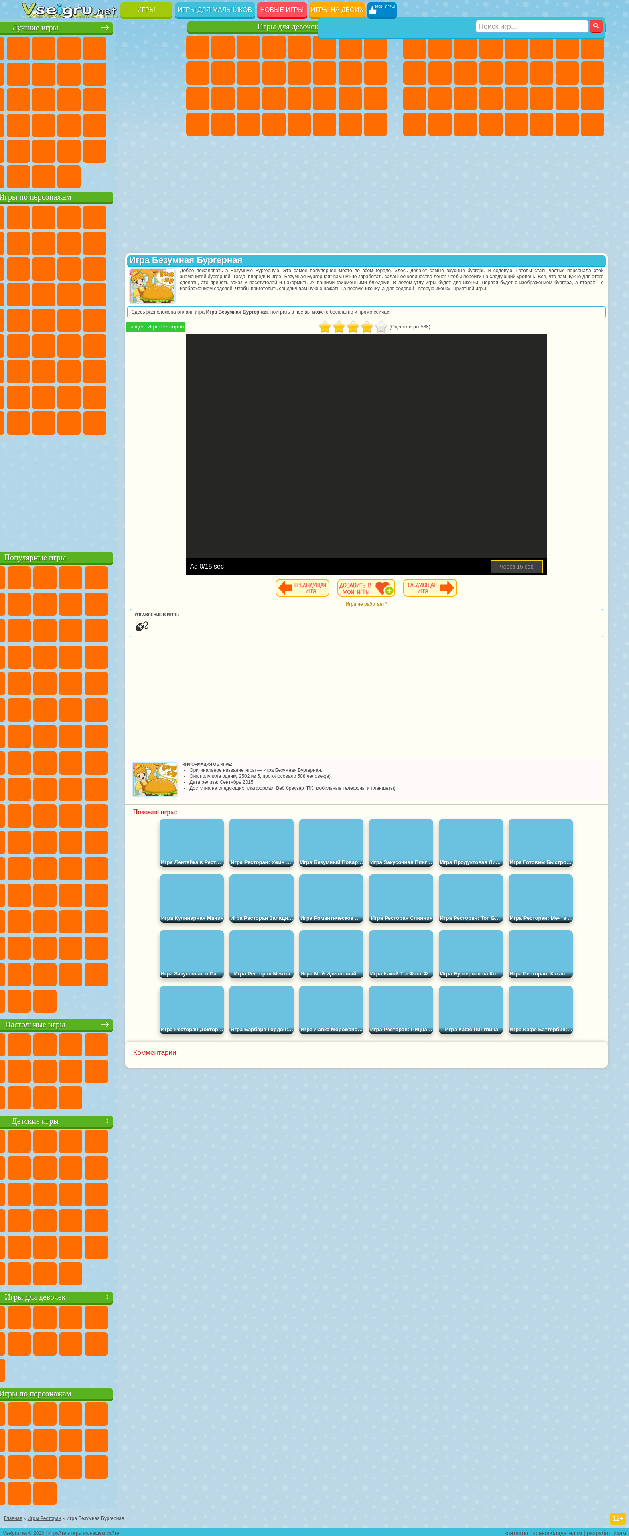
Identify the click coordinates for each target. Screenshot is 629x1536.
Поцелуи (324, 73)
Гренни (84, 370)
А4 (34, 370)
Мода (350, 98)
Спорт (110, 73)
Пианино (248, 124)
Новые (34, 47)
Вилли (34, 216)
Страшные (34, 98)
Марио (135, 293)
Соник (59, 293)
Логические (59, 98)
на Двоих (135, 47)
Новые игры (282, 9)
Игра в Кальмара (160, 344)
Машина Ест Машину (516, 98)
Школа (135, 150)
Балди (59, 370)
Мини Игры (84, 124)
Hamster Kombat (135, 421)
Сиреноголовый (84, 344)
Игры (146, 9)
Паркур (567, 124)
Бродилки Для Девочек (350, 47)
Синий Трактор (34, 344)
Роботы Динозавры (440, 98)
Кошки (248, 73)
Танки (491, 47)
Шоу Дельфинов (110, 267)
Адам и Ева (59, 319)
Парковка (414, 47)
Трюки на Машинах (135, 124)
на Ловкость (160, 47)
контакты (516, 1530)
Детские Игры (110, 47)
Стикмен (465, 73)
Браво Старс (135, 344)
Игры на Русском (135, 98)
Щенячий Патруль (84, 216)
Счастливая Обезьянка (110, 319)
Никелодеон (84, 150)
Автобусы (414, 124)
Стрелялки (491, 124)
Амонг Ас (110, 344)
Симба (135, 396)
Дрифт (592, 98)
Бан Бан (59, 421)
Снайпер (567, 73)
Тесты (299, 47)
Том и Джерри (135, 319)
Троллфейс (84, 242)
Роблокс (135, 370)
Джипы (541, 124)
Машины (592, 47)
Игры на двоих (337, 9)
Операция (274, 98)
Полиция (414, 98)
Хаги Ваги (110, 370)
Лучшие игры (99, 27)
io (160, 73)
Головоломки (34, 150)
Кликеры (84, 98)
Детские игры (98, 1120)
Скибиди (84, 421)
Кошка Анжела (197, 73)
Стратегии (465, 47)
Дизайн (197, 124)
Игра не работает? (393, 604)
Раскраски (375, 47)
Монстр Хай (324, 47)
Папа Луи (350, 73)
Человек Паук (160, 293)
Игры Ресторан (219, 327)
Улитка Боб (34, 242)
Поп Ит (59, 73)
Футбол (440, 47)
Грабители (491, 98)
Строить (110, 175)
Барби (274, 47)
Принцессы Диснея (324, 98)
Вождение (34, 175)
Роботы (592, 73)
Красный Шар (59, 242)
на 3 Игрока (59, 150)
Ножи (160, 98)
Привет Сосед (34, 396)
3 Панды (135, 267)
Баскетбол (160, 150)
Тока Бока (84, 396)
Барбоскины (84, 293)
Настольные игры (99, 1023)
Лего (160, 242)
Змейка (160, 124)
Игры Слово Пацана (160, 396)
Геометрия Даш (84, 73)
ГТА (541, 98)
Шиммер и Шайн (84, 319)
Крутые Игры (110, 150)
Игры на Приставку (135, 175)
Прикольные (59, 124)
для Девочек (59, 47)
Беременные (375, 73)
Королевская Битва (541, 47)
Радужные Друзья (59, 396)
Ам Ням (84, 267)
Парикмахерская (299, 73)
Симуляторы (84, 47)
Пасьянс (110, 98)
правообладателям (557, 1530)
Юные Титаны (160, 319)
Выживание (465, 98)
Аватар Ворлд (110, 396)
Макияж (299, 98)
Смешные (135, 73)
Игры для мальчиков (215, 9)
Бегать (465, 124)
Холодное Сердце (223, 73)
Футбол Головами (59, 175)
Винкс (274, 124)
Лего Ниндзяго (135, 216)
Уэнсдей (34, 421)
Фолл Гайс (59, 344)
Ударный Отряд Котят (110, 293)
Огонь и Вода (248, 47)
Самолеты (516, 124)
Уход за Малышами (375, 98)
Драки (516, 73)
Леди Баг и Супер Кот (110, 242)
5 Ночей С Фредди (160, 216)
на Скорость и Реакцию (110, 124)
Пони (197, 47)
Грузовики (491, 73)
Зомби (516, 47)
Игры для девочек (288, 27)
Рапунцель (197, 98)
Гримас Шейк (110, 421)
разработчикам (606, 1530)
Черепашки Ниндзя (414, 73)
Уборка (223, 124)
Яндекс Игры (34, 73)
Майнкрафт (567, 47)
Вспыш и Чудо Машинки (34, 293)
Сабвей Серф (34, 267)
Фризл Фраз (34, 319)
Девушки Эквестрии (223, 47)
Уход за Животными (324, 124)
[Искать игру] (532, 10)
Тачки (160, 267)
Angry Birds (59, 267)
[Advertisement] (99, 491)
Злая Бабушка (135, 242)
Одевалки (274, 73)
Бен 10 (567, 98)
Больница (223, 98)
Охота (592, 124)
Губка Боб (59, 216)
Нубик (160, 370)
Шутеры (440, 124)
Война (84, 175)
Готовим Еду (299, 124)
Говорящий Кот (110, 216)
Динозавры (34, 124)
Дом (350, 124)
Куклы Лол (375, 124)
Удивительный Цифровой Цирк (160, 421)
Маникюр (248, 98)
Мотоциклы (440, 73)
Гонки (541, 73)
